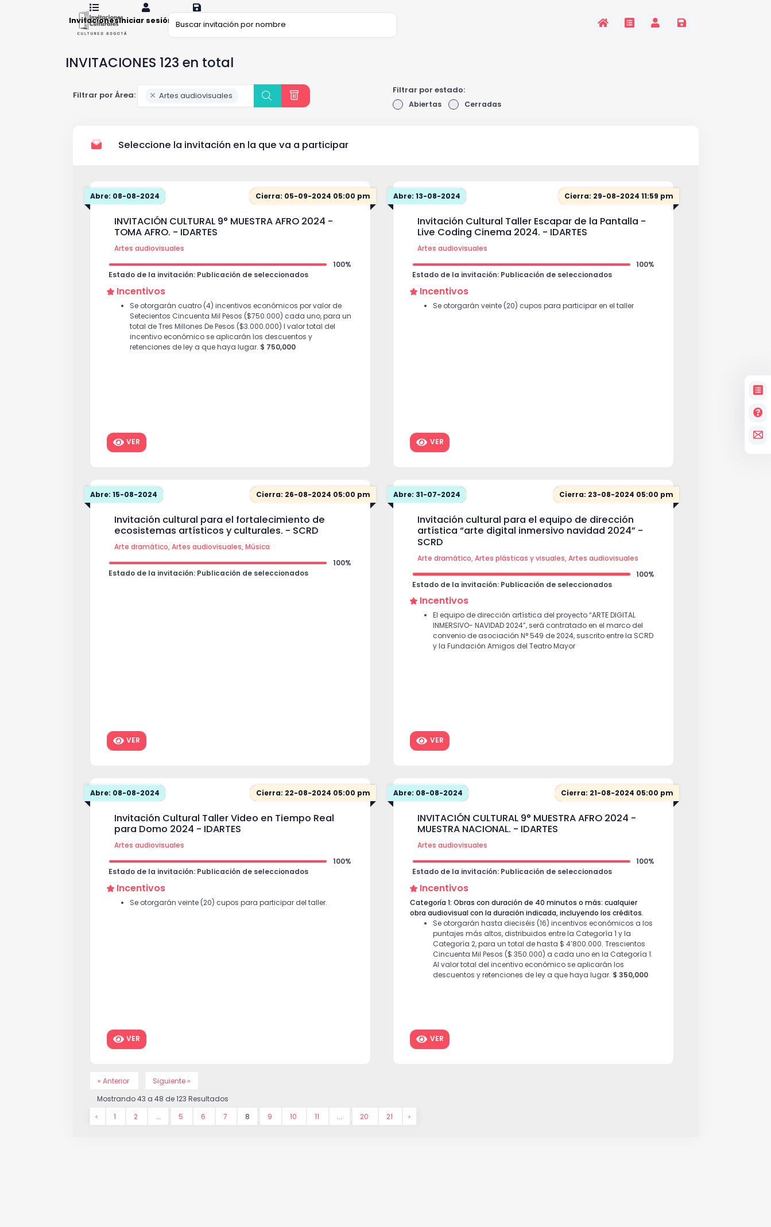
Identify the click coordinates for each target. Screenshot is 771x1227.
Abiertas (418, 119)
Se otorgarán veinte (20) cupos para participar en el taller (541, 324)
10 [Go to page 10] (294, 1134)
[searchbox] (244, 111)
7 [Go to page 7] (227, 1134)
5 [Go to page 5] (182, 1134)
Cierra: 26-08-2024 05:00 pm (310, 510)
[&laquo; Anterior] (98, 1134)
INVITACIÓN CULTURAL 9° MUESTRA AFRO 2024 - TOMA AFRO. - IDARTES (223, 242)
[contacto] (758, 435)
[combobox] (196, 110)
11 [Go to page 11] (318, 1134)
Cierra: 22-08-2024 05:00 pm (311, 808)
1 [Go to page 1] (116, 1134)
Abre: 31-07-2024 (428, 510)
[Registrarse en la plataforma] (681, 22)
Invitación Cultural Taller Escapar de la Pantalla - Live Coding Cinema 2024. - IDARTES (531, 242)
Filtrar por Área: (104, 110)
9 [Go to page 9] (271, 1134)
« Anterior (116, 1097)
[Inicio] (603, 22)
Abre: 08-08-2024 (126, 212)
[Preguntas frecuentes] (758, 412)
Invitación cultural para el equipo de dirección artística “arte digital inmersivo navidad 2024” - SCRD (530, 547)
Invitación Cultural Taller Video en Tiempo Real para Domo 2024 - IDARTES (224, 839)
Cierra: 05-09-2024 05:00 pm (310, 212)
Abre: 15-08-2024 (125, 510)
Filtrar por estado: (429, 104)
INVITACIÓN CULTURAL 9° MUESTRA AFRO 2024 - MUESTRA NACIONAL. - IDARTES (526, 839)
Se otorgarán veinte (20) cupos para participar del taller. (236, 921)
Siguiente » (176, 1097)
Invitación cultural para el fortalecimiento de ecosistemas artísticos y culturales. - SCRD (219, 541)
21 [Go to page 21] (392, 1134)
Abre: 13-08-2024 (428, 212)
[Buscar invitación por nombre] (282, 24)
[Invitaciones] (629, 22)
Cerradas (477, 119)
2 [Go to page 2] (137, 1134)
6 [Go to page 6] (205, 1134)
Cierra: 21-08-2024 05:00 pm (615, 808)
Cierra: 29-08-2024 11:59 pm (616, 212)
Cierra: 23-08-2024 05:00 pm (614, 510)
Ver (127, 458)
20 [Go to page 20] (366, 1134)
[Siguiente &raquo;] (411, 1134)
